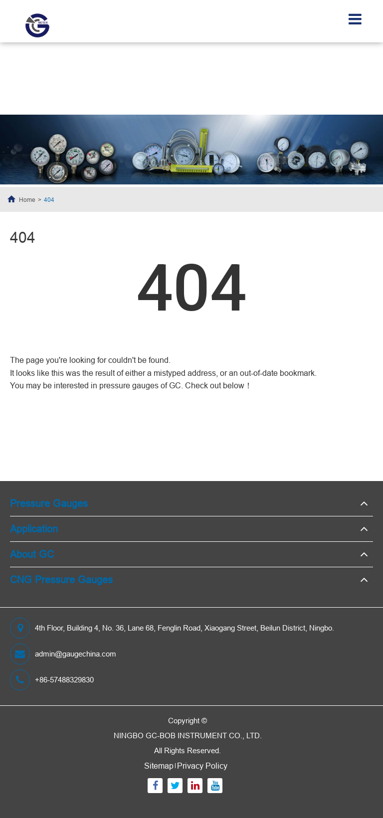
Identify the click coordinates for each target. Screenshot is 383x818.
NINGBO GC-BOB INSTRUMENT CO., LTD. (188, 735)
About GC (32, 554)
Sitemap (159, 765)
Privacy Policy (202, 765)
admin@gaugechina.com (63, 654)
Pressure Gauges (49, 503)
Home (27, 199)
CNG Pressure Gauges (61, 579)
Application (34, 528)
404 (49, 199)
